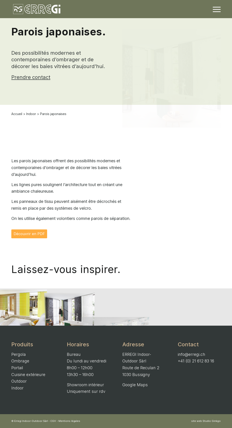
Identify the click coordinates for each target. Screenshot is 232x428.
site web (196, 421)
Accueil (16, 114)
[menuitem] (215, 9)
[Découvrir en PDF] (29, 233)
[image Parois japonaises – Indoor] (23, 307)
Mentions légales (69, 421)
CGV (53, 421)
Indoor (31, 114)
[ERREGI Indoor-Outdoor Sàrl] (36, 9)
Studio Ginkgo (212, 421)
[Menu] (215, 9)
